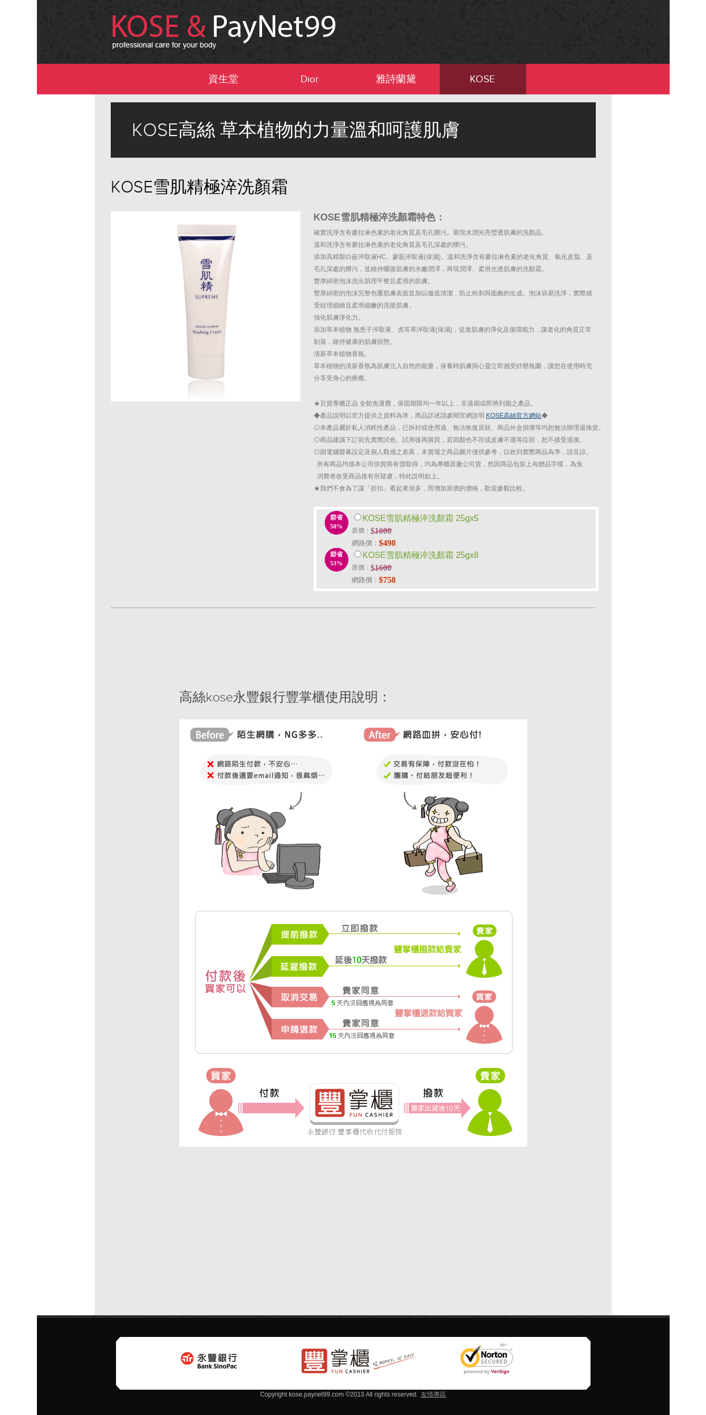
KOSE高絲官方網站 (513, 415)
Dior (309, 78)
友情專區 (433, 1394)
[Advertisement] (42, 252)
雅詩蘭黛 (396, 78)
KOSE (482, 78)
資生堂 (223, 78)
